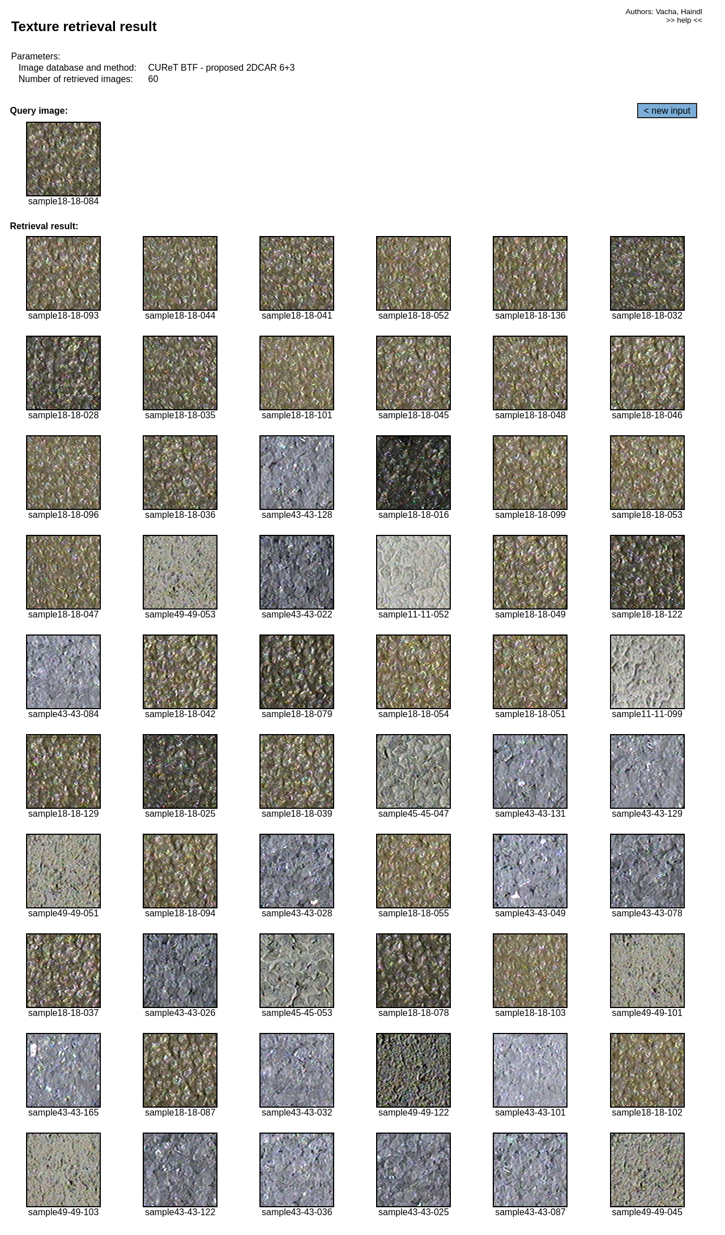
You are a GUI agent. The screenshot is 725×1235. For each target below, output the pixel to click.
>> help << (684, 20)
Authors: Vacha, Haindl (663, 11)
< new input (667, 110)
